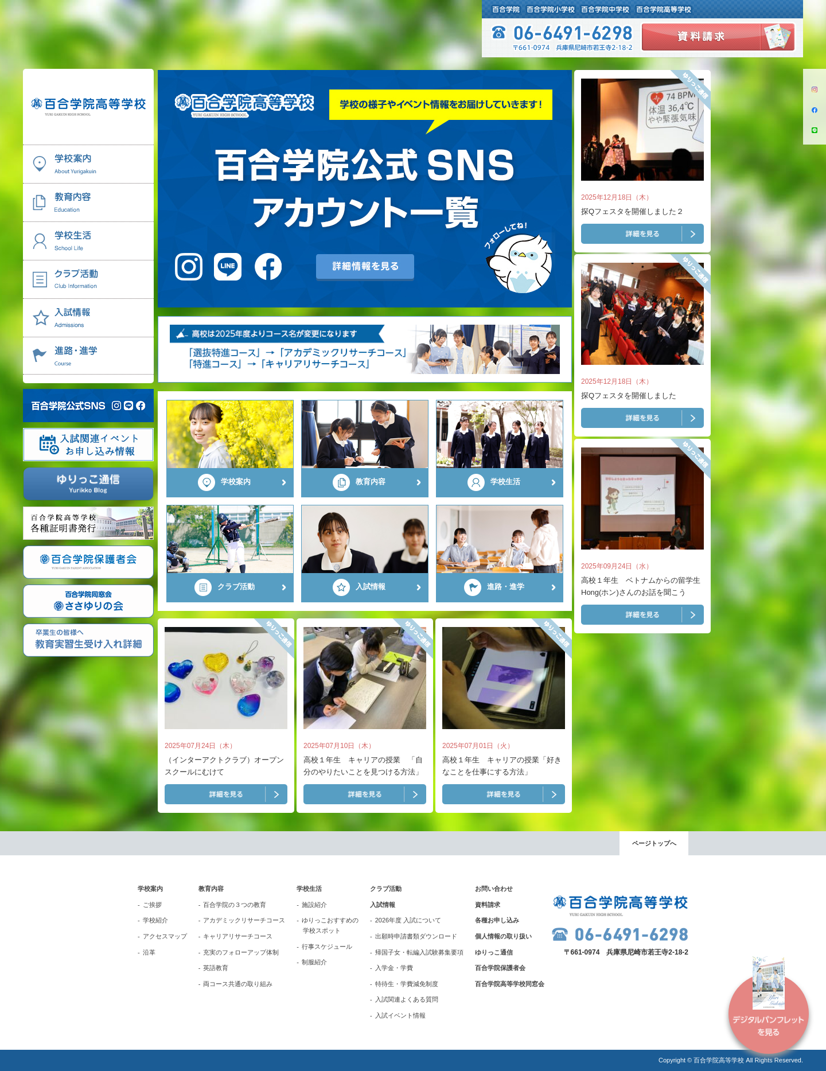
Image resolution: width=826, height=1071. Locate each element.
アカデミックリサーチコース (244, 920)
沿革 (149, 952)
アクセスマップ (165, 936)
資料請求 (487, 904)
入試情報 (382, 904)
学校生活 (309, 888)
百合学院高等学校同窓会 (509, 983)
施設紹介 (314, 904)
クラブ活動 (386, 888)
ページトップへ (654, 843)
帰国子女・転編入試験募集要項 (419, 952)
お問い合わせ (494, 888)
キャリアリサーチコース (237, 936)
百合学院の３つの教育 (234, 904)
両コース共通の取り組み (237, 983)
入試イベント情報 (400, 1015)
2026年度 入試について (408, 920)
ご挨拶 (152, 904)
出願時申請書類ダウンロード (416, 936)
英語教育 (215, 967)
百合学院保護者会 (500, 967)
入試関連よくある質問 (406, 999)
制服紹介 (314, 962)
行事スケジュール (327, 946)
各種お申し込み (497, 920)
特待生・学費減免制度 (406, 983)
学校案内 (150, 888)
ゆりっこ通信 (494, 952)
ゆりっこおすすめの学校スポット (330, 925)
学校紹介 (155, 920)
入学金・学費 (394, 967)
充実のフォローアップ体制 (241, 952)
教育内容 (211, 888)
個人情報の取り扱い (503, 936)
